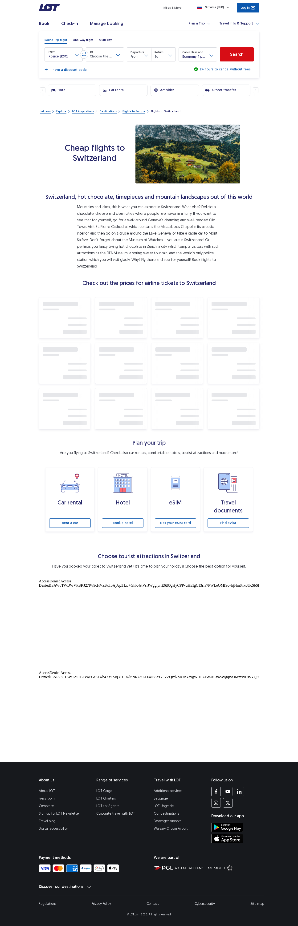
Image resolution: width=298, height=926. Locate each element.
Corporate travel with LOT (115, 814)
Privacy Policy (101, 904)
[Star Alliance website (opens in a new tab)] (204, 867)
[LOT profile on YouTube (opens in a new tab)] (228, 791)
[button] (64, 54)
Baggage (161, 798)
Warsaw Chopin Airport (171, 829)
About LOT (47, 791)
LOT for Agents (107, 806)
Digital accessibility (53, 829)
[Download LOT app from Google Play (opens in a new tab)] (227, 827)
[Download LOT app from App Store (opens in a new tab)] (227, 838)
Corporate (46, 806)
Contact (153, 904)
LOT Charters (106, 798)
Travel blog (47, 821)
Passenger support (167, 821)
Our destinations (166, 814)
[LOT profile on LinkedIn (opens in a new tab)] (239, 791)
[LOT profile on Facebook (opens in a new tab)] (216, 791)
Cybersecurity (205, 904)
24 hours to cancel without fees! (225, 69)
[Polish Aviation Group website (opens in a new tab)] (163, 867)
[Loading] (214, 7)
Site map (257, 904)
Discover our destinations (65, 886)
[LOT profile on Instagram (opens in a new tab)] (216, 803)
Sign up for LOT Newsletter (59, 814)
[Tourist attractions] (149, 624)
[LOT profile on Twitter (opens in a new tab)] (228, 803)
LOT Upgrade (164, 806)
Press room (47, 798)
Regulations (47, 904)
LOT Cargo (104, 791)
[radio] (56, 40)
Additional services (168, 791)
